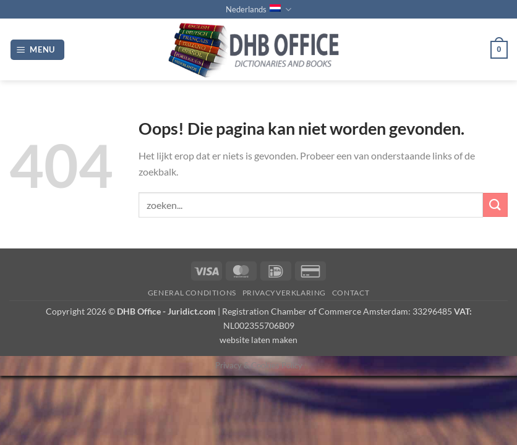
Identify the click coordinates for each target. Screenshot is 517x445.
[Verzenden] (495, 205)
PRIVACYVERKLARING (284, 292)
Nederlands (258, 9)
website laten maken (258, 339)
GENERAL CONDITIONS (192, 292)
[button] (38, 50)
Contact (350, 292)
